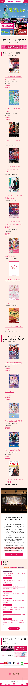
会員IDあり (7, 85)
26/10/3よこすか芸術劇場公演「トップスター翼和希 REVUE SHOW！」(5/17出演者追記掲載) (13, 622)
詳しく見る (14, 554)
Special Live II (9, 392)
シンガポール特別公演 (12, 280)
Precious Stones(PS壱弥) (13, 421)
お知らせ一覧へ (14, 628)
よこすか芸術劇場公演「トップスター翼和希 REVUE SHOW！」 (14, 224)
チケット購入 (20, 684)
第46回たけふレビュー (12, 256)
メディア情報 (21, 567)
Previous (1, 10)
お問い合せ (7, 684)
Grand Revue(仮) (10, 303)
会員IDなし (7, 87)
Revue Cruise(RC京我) (12, 450)
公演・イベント (13, 567)
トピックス (6, 567)
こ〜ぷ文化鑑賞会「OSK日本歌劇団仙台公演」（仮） (13, 169)
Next (27, 10)
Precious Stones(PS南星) (13, 363)
